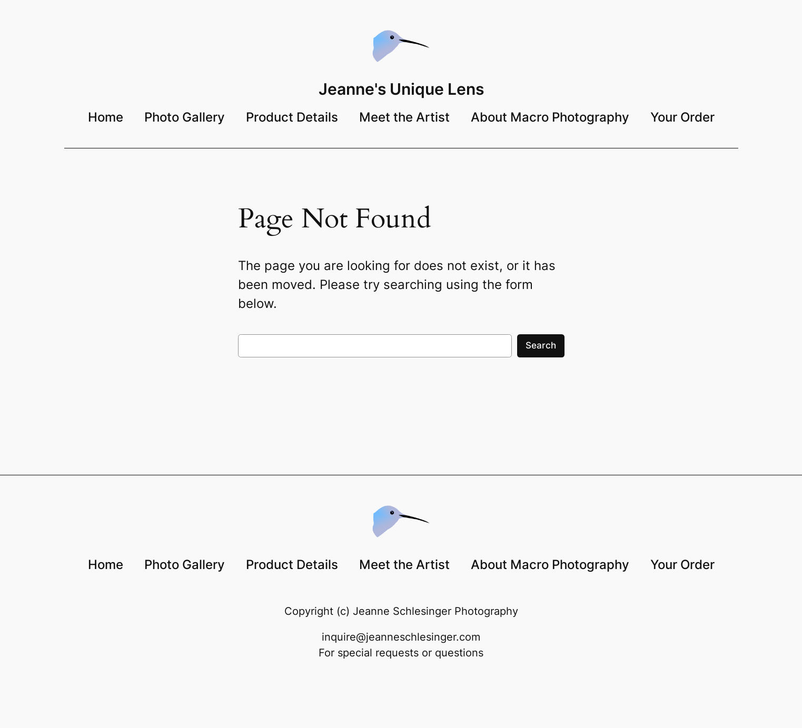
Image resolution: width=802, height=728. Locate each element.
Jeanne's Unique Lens (401, 88)
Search (541, 345)
